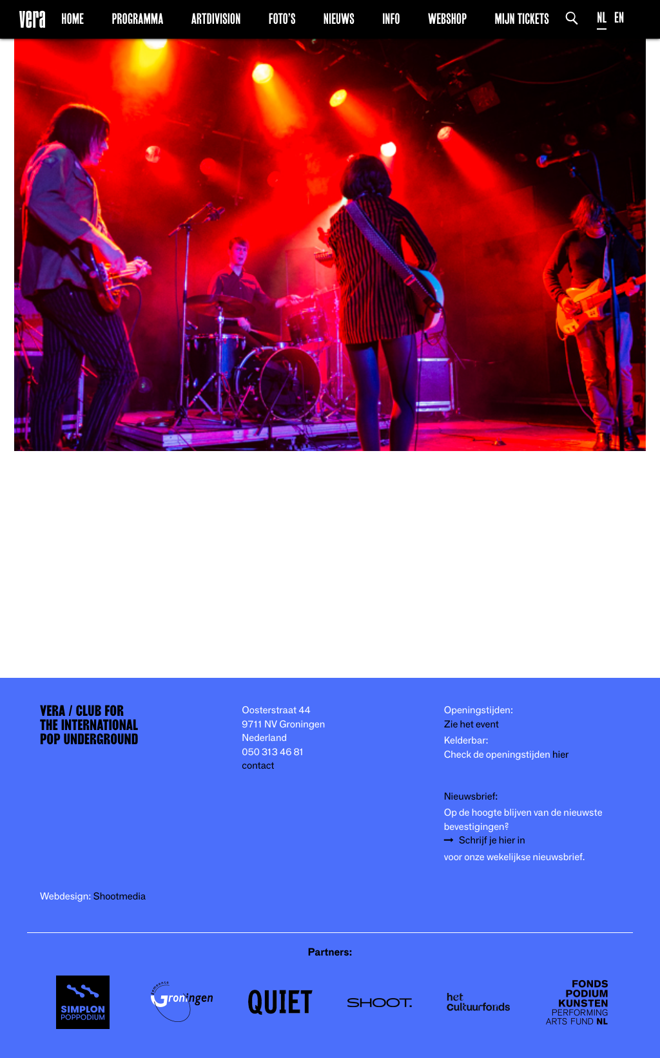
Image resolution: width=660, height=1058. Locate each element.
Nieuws (339, 18)
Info (391, 18)
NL (602, 18)
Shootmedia (119, 896)
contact (258, 766)
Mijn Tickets (521, 18)
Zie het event (471, 724)
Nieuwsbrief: (471, 796)
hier (560, 755)
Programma (137, 18)
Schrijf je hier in (492, 840)
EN (619, 18)
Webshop (447, 18)
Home (72, 18)
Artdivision (216, 18)
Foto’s (282, 18)
